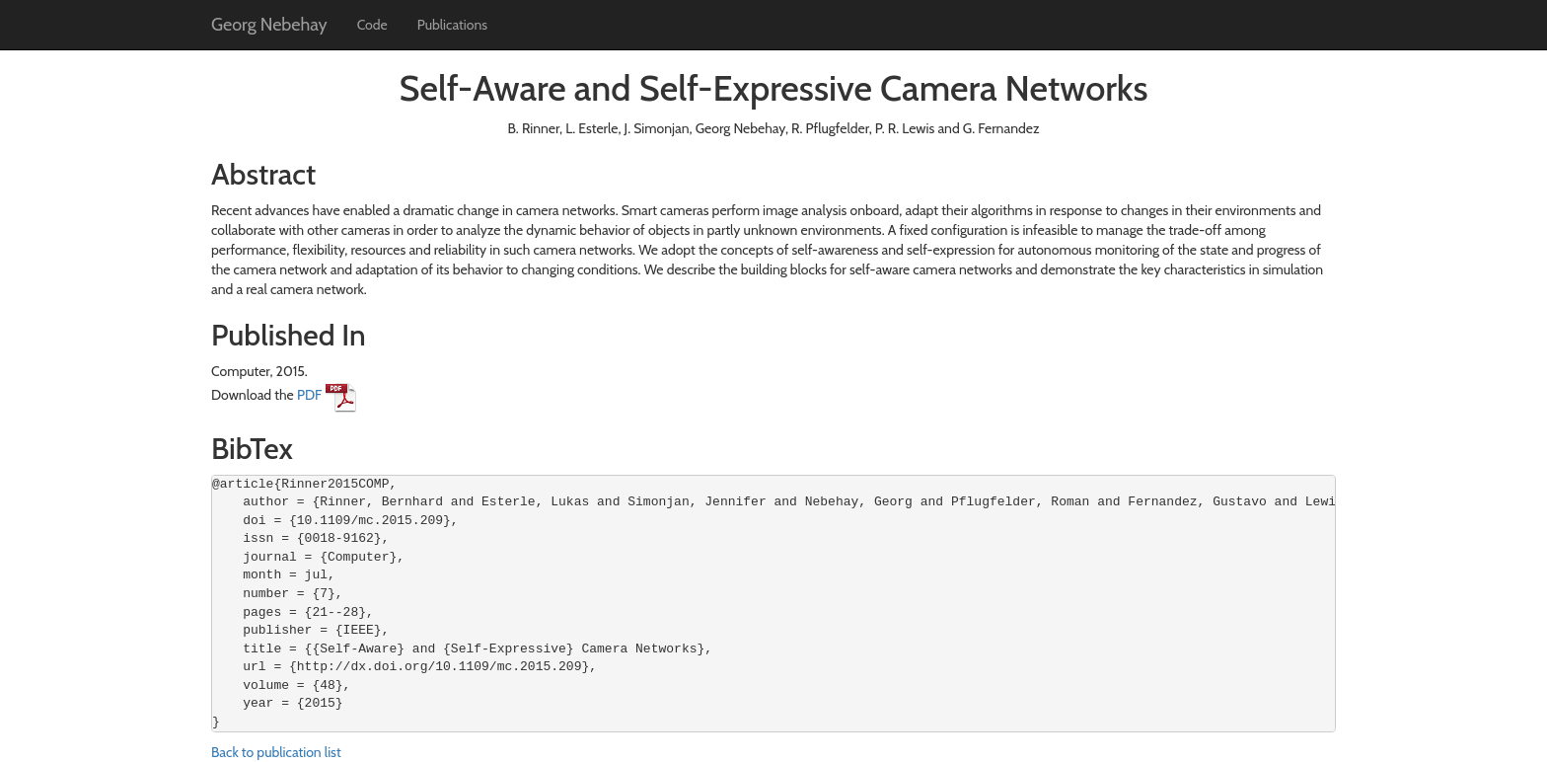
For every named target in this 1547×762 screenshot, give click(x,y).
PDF (327, 395)
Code (372, 25)
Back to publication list (276, 752)
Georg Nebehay (269, 25)
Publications (452, 25)
